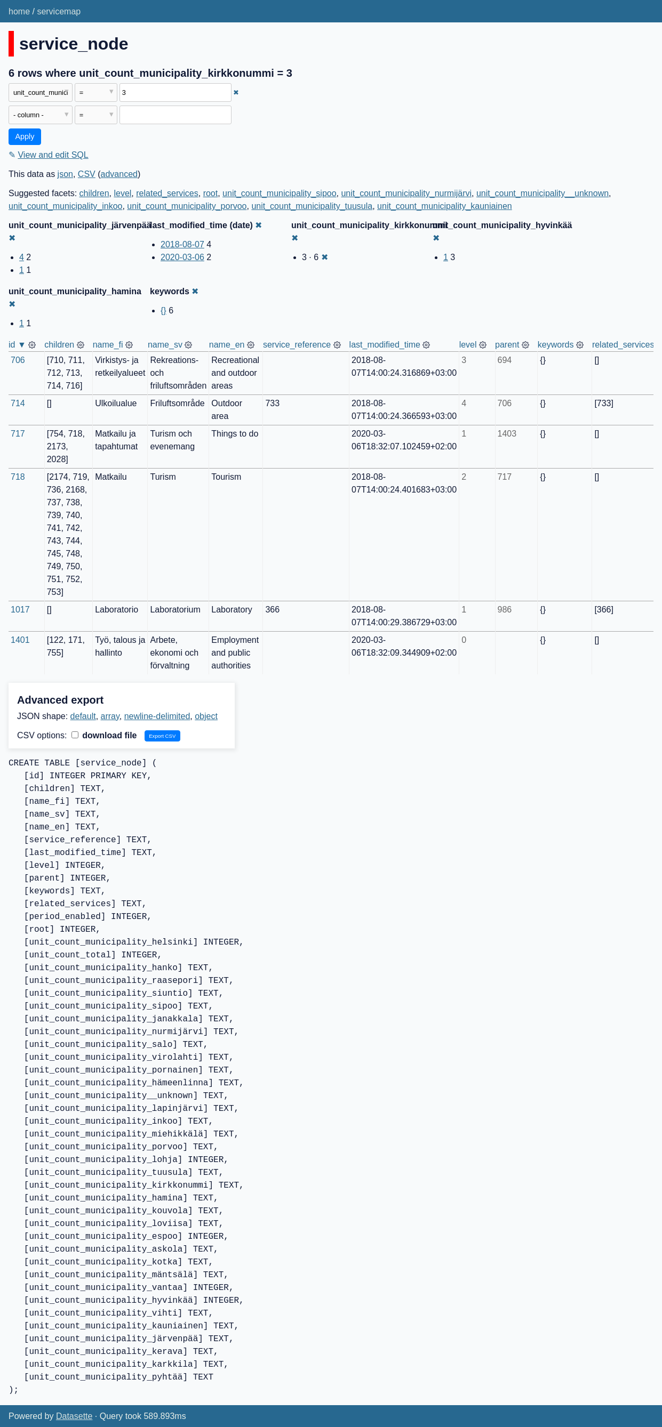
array (110, 716)
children (94, 193)
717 (18, 433)
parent (507, 344)
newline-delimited (157, 716)
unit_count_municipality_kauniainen (444, 206)
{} (163, 310)
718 (18, 476)
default (83, 716)
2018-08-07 (182, 244)
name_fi (108, 344)
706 (18, 360)
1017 (20, 609)
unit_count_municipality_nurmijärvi (406, 193)
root (210, 193)
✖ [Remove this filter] (236, 92)
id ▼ (17, 344)
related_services (167, 193)
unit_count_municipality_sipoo (279, 193)
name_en (227, 344)
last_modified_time (384, 344)
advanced (119, 174)
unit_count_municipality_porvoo (186, 206)
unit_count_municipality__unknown (542, 193)
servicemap (59, 11)
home (19, 11)
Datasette (74, 1416)
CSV (86, 174)
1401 (20, 639)
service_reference (297, 344)
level (122, 193)
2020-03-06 (182, 257)
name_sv (165, 344)
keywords (556, 344)
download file (104, 735)
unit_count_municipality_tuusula (311, 206)
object (206, 716)
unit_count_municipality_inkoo (65, 206)
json (65, 174)
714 (18, 403)
